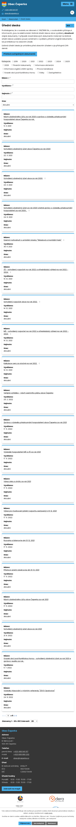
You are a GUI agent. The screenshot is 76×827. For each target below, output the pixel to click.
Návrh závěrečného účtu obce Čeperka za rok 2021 (26, 599)
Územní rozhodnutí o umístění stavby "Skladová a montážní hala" (34, 240)
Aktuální (7, 136)
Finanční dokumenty (22, 65)
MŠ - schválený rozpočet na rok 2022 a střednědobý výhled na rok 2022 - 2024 (36, 332)
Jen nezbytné (39, 823)
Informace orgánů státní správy (18, 69)
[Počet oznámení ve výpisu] (34, 721)
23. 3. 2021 (8, 185)
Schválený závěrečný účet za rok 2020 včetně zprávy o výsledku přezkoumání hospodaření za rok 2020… (38, 209)
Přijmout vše (25, 823)
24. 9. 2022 (8, 697)
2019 (16, 61)
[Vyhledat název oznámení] (38, 82)
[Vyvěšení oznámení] (38, 90)
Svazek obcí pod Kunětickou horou (19, 73)
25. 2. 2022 (8, 399)
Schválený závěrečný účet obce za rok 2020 (25, 178)
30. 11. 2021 (8, 247)
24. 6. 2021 (8, 217)
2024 (58, 61)
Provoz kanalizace (45, 69)
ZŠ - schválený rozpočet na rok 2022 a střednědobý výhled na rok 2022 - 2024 (36, 271)
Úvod (4, 19)
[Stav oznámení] (38, 105)
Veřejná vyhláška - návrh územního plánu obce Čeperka (28, 393)
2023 (50, 61)
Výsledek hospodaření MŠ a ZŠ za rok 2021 (22, 452)
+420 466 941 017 (20, 752)
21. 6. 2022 (8, 635)
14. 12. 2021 (8, 279)
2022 (41, 61)
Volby (41, 73)
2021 (33, 61)
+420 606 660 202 (21, 754)
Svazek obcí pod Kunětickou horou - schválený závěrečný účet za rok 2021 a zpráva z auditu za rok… (37, 660)
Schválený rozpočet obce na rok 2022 (22, 302)
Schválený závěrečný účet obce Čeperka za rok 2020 (27, 149)
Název (5, 78)
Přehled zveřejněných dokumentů (19, 54)
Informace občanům (44, 65)
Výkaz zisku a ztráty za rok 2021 (17, 481)
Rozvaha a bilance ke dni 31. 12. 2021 (19, 540)
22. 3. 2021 (8, 155)
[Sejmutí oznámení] (38, 97)
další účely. (49, 813)
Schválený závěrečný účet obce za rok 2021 (23, 629)
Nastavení (52, 823)
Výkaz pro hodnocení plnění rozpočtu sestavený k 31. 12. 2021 (30, 511)
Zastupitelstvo (55, 73)
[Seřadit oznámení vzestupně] (10, 77)
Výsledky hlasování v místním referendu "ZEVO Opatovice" (29, 691)
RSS (70, 26)
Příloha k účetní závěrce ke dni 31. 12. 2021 (21, 570)
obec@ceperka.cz (21, 758)
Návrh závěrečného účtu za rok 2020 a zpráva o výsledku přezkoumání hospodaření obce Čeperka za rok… (35, 118)
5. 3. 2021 (7, 126)
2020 (24, 61)
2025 (67, 61)
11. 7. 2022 (8, 668)
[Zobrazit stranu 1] (8, 715)
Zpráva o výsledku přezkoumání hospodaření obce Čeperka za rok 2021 (35, 422)
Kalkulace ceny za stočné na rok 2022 (22, 363)
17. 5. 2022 (8, 429)
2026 (6, 65)
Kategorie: (6, 61)
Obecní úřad (13, 19)
